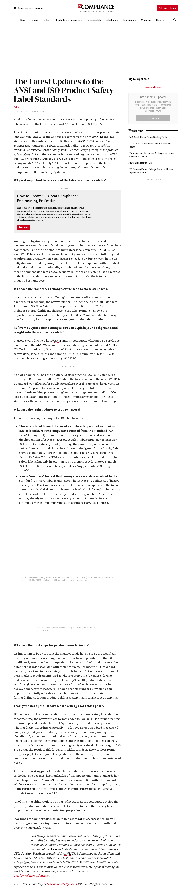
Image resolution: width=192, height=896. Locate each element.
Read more (23, 227)
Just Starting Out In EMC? (140, 128)
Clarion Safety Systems (62, 884)
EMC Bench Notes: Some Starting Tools (147, 102)
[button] (174, 20)
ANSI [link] (68, 124)
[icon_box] (29, 8)
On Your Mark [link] (87, 819)
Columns (18, 107)
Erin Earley (39, 111)
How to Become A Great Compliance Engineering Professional (47, 198)
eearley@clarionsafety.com (31, 875)
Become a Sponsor (153, 87)
